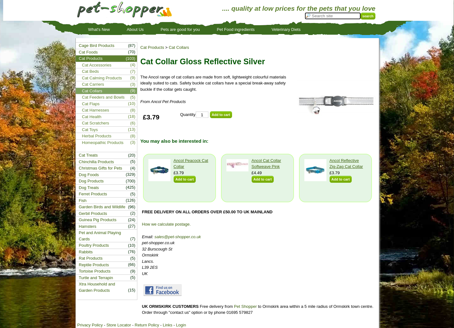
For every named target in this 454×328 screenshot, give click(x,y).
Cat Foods (88, 52)
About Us (135, 29)
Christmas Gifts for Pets (100, 168)
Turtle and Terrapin (96, 277)
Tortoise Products (95, 271)
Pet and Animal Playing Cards (100, 235)
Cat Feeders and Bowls (103, 97)
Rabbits (86, 252)
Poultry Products (94, 245)
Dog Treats (89, 187)
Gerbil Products (93, 213)
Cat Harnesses (95, 110)
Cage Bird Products (97, 45)
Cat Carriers (93, 84)
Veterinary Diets (286, 29)
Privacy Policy (90, 325)
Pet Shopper (245, 306)
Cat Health (91, 116)
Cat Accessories (96, 65)
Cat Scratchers (95, 123)
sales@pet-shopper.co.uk (177, 236)
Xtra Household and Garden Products (97, 287)
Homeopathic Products (103, 142)
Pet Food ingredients (236, 29)
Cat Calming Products (102, 78)
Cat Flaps (91, 103)
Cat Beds (90, 71)
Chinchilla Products (96, 161)
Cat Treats (88, 155)
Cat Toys (90, 129)
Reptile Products (94, 264)
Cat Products (152, 47)
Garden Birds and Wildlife (102, 206)
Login (181, 325)
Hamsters (88, 226)
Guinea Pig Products (97, 219)
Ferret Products (93, 194)
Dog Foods (89, 174)
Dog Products (91, 181)
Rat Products (91, 258)
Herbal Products (96, 136)
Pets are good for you (180, 29)
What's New (99, 29)
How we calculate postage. (166, 224)
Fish (83, 200)
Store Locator (118, 325)
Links (167, 325)
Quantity (187, 114)
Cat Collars (179, 47)
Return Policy (147, 325)
